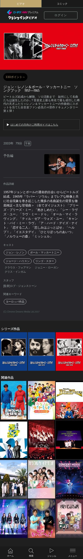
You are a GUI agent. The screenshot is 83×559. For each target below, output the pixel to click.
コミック (62, 4)
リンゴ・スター (44, 261)
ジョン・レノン (15, 252)
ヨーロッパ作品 (15, 301)
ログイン (60, 15)
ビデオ (21, 4)
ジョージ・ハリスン (18, 261)
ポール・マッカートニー (44, 252)
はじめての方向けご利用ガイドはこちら (34, 124)
